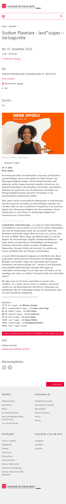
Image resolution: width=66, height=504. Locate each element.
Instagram (39, 440)
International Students (44, 405)
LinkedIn (38, 448)
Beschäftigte (40, 408)
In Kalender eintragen (11, 58)
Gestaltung (6, 405)
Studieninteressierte (43, 401)
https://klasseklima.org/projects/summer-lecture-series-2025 (31, 333)
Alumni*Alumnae (42, 412)
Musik (4, 408)
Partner (38, 420)
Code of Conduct (9, 440)
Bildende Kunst (8, 401)
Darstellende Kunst (10, 412)
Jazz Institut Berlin (10, 423)
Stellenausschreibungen (12, 468)
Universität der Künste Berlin (12, 5)
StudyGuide (55, 384)
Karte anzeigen (8, 78)
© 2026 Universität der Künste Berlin (15, 485)
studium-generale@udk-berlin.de (16, 349)
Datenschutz (7, 456)
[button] (61, 16)
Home (4, 26)
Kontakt (5, 448)
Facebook (39, 444)
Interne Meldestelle (10, 464)
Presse (38, 416)
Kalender (12, 26)
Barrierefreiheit (8, 460)
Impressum (6, 452)
